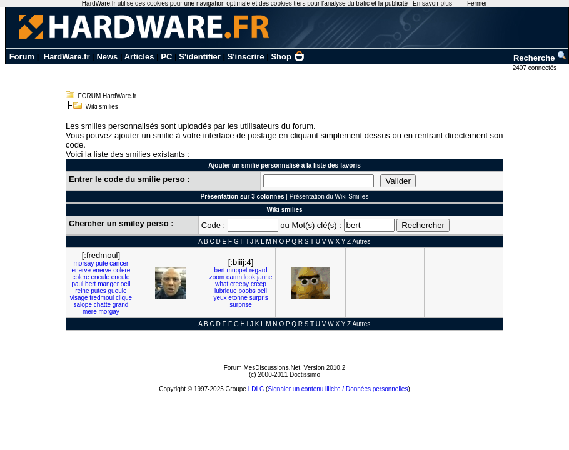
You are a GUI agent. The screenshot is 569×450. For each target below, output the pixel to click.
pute (102, 263)
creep (258, 284)
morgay (109, 311)
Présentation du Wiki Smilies (329, 196)
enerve (81, 270)
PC (166, 56)
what (221, 284)
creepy (239, 284)
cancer (118, 263)
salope (82, 304)
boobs (246, 291)
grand (121, 304)
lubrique (225, 291)
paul (77, 284)
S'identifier (200, 56)
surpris (258, 297)
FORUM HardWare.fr (107, 95)
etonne (238, 297)
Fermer (477, 3)
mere (90, 311)
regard (258, 270)
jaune (264, 277)
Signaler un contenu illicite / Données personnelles (338, 389)
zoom (216, 277)
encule (100, 277)
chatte (102, 304)
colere (121, 270)
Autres (361, 241)
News (107, 56)
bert (90, 284)
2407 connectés (535, 67)
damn (234, 277)
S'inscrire (246, 56)
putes (98, 291)
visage (79, 297)
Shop (288, 56)
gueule (117, 291)
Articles (139, 56)
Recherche (540, 57)
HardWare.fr (67, 56)
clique (124, 297)
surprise (240, 304)
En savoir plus (432, 3)
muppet (237, 270)
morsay (83, 263)
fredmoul (101, 297)
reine (82, 291)
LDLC (256, 389)
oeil (126, 284)
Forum (21, 56)
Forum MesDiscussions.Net (262, 367)
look (249, 277)
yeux (219, 297)
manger (108, 284)
